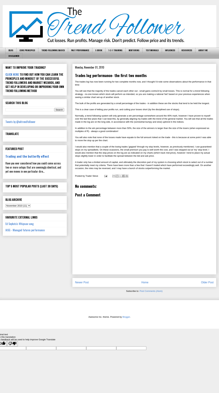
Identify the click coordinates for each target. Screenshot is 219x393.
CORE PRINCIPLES (27, 50)
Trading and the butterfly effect (27, 156)
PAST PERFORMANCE (80, 50)
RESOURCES (186, 50)
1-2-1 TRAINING (115, 50)
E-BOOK (98, 50)
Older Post (207, 282)
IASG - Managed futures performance (25, 230)
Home (145, 282)
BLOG (10, 50)
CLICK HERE (12, 74)
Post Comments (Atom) (151, 291)
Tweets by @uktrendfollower (20, 122)
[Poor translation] (12, 343)
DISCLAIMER (13, 55)
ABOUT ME (203, 50)
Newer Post (82, 282)
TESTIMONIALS (152, 50)
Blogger (126, 317)
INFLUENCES (170, 50)
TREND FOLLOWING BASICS (53, 50)
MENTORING (134, 50)
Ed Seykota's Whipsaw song (19, 224)
